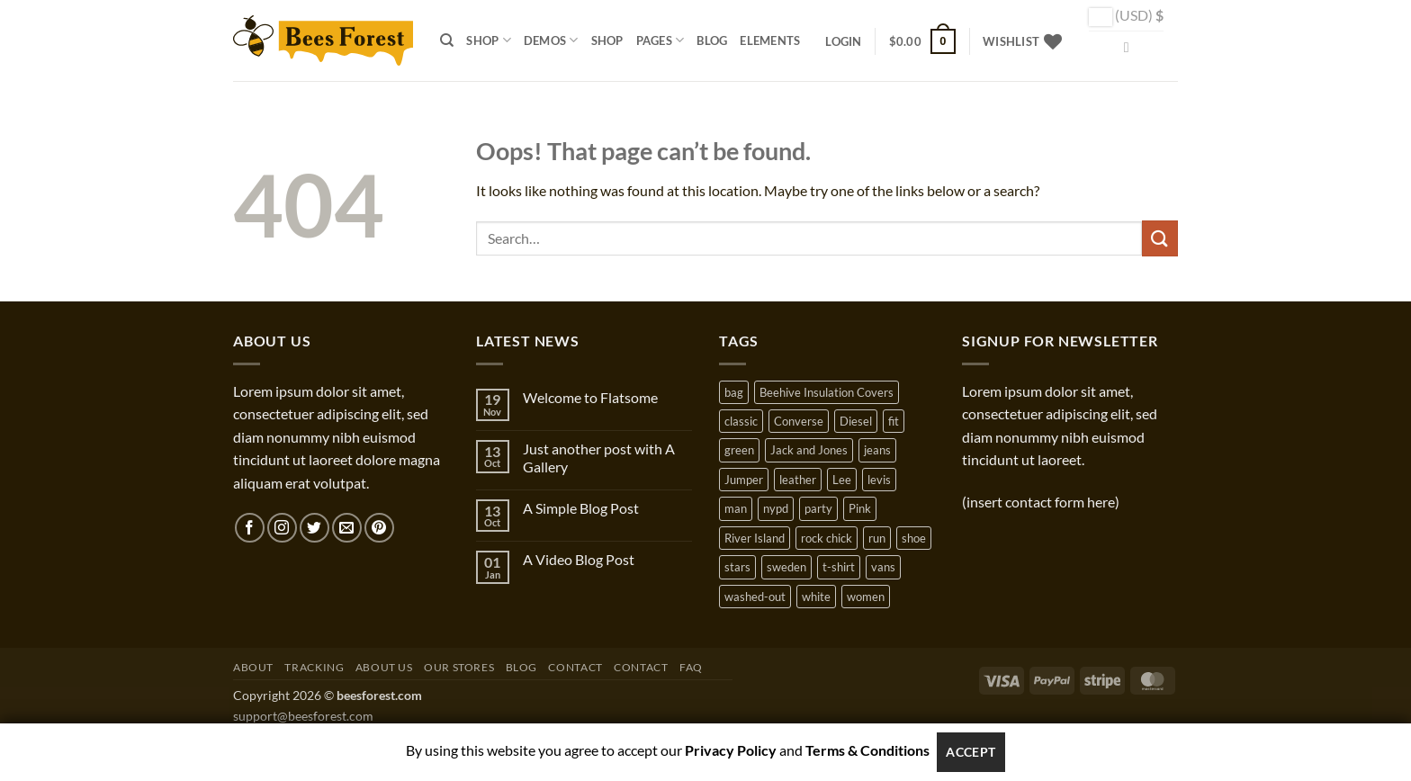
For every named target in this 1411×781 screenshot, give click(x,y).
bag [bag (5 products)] (733, 392)
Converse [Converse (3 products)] (798, 421)
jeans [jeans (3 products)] (877, 450)
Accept (971, 751)
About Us (384, 667)
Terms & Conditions (867, 750)
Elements (770, 40)
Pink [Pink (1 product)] (860, 508)
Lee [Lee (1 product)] (841, 479)
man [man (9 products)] (735, 508)
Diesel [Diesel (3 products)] (856, 421)
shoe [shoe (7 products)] (914, 538)
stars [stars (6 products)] (737, 567)
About (253, 667)
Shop (488, 40)
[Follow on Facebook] (250, 528)
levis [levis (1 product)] (879, 479)
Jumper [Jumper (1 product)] (743, 479)
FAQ (691, 667)
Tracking (314, 667)
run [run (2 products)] (876, 538)
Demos (551, 40)
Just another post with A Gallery (599, 457)
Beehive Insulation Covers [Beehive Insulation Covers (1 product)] (826, 392)
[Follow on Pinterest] (379, 528)
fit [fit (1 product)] (893, 421)
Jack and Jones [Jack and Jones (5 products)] (809, 450)
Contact (575, 667)
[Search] (447, 40)
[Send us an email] (347, 528)
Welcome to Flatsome (590, 397)
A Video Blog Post (578, 559)
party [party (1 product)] (818, 508)
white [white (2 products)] (816, 596)
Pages (660, 40)
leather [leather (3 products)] (797, 479)
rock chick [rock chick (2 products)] (826, 538)
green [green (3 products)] (739, 450)
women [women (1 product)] (866, 596)
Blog (712, 40)
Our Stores (459, 667)
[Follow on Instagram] (282, 528)
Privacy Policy (731, 750)
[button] (843, 41)
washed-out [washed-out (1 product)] (755, 596)
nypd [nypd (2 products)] (775, 508)
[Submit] (1160, 238)
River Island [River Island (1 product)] (754, 538)
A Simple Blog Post (581, 507)
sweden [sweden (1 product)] (786, 567)
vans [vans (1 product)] (883, 567)
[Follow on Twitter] (314, 528)
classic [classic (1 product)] (741, 421)
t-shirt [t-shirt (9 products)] (838, 567)
